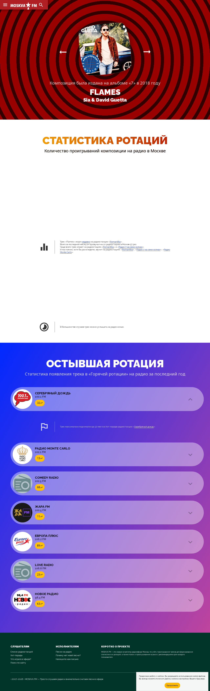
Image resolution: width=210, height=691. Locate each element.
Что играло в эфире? (20, 659)
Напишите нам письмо (67, 659)
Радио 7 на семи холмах (130, 247)
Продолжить (172, 685)
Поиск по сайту (18, 663)
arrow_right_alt (63, 52)
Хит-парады (16, 655)
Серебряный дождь (144, 426)
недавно (86, 241)
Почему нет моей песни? (68, 655)
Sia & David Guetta (105, 100)
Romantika (115, 241)
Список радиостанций (21, 652)
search (41, 5)
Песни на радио (64, 652)
